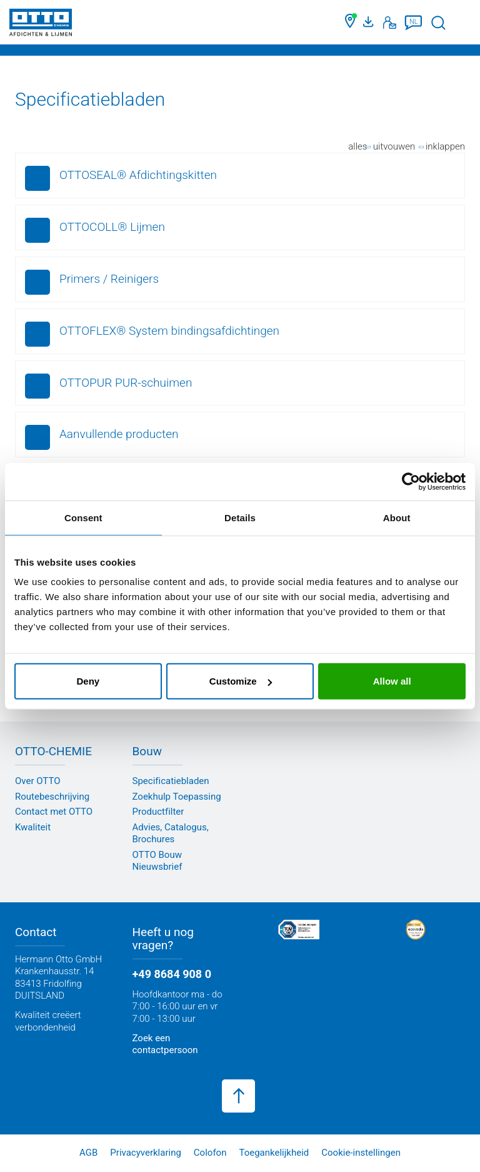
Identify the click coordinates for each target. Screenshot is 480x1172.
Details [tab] (240, 517)
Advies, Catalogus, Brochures (170, 833)
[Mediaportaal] (370, 22)
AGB (88, 1152)
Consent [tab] (83, 517)
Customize (240, 681)
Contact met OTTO (53, 811)
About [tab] (397, 517)
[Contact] (389, 22)
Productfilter (158, 811)
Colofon (210, 1152)
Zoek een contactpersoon (165, 1044)
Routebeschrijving (52, 796)
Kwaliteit (33, 827)
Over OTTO (38, 781)
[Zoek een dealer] (351, 22)
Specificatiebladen (170, 781)
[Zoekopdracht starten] (438, 23)
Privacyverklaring (145, 1152)
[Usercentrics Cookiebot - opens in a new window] (411, 481)
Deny (87, 681)
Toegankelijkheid (274, 1152)
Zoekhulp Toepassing (176, 796)
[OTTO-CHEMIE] (40, 24)
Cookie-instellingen (361, 1152)
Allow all (392, 681)
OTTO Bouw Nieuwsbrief (157, 861)
